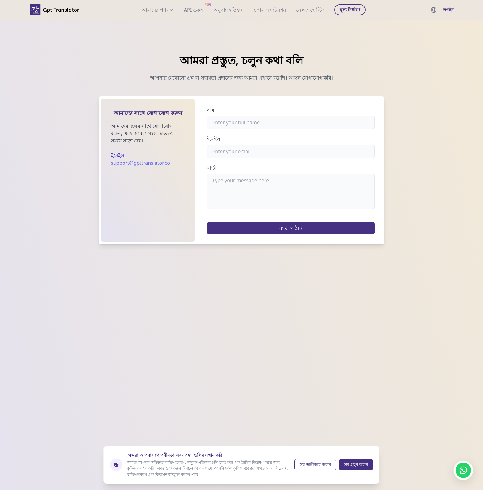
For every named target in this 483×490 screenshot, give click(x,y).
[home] (54, 9)
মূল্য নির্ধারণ (350, 10)
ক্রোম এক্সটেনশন (270, 9)
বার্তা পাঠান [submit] (290, 228)
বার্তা (212, 167)
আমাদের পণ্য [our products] (157, 9)
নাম (210, 109)
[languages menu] (433, 9)
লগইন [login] (448, 10)
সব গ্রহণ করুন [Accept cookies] (356, 464)
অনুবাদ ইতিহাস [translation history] (228, 9)
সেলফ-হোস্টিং (310, 9)
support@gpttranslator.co (140, 162)
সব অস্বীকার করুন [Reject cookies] (315, 464)
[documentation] (193, 10)
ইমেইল (213, 138)
